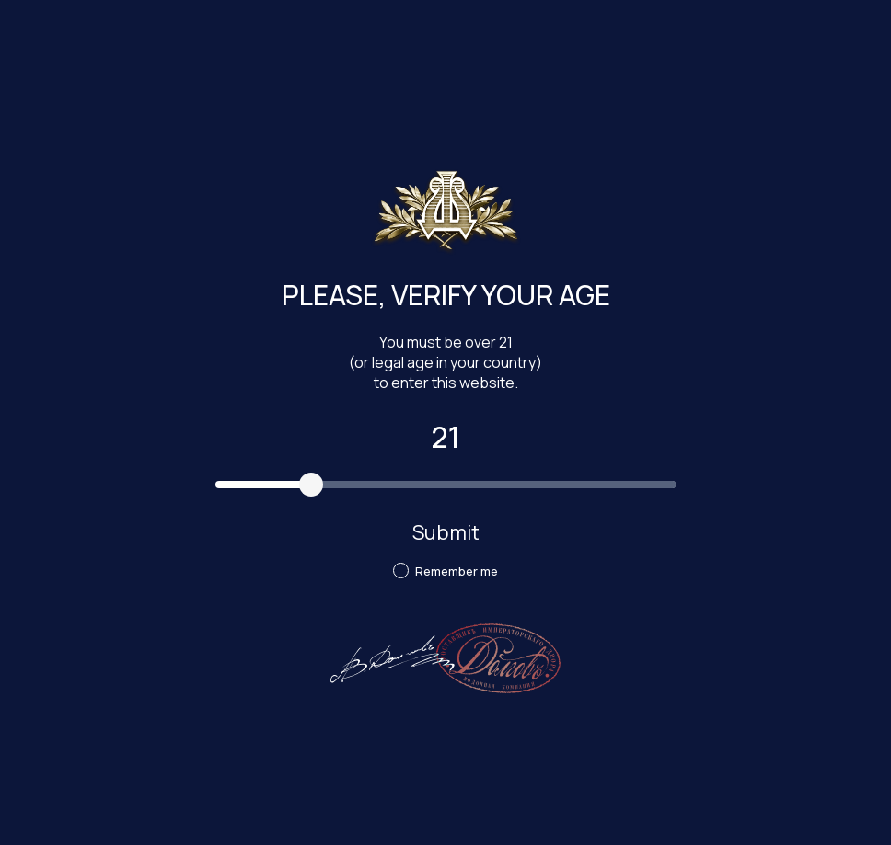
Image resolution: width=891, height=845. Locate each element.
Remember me (445, 571)
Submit (446, 532)
